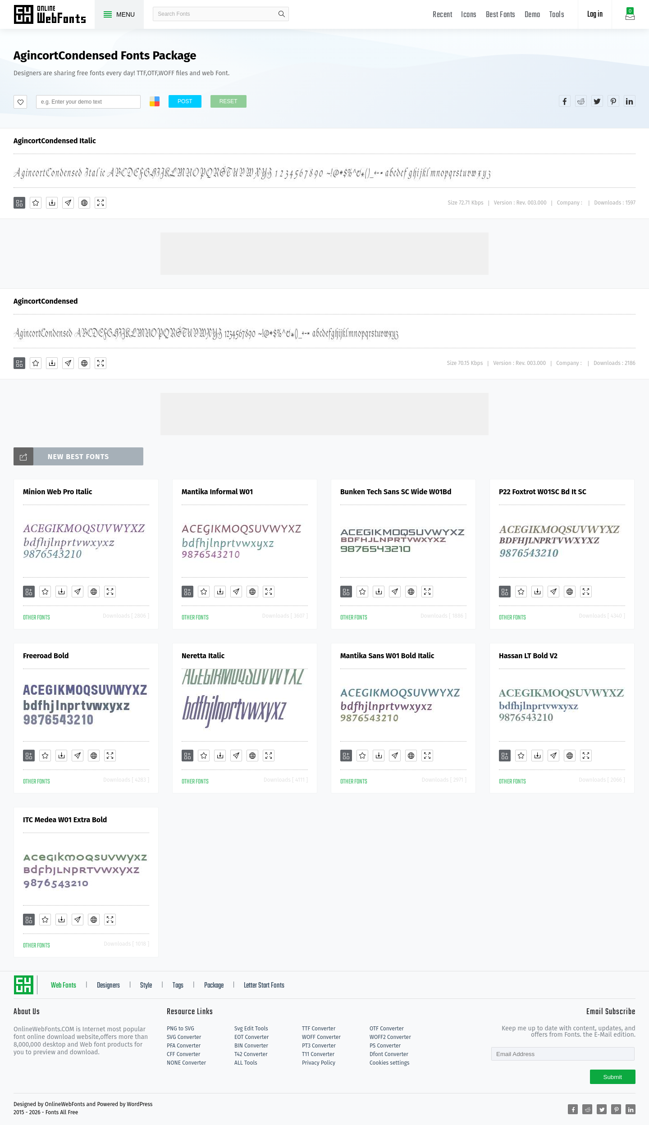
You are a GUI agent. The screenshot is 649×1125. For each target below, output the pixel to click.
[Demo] (100, 203)
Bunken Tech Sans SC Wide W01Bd (396, 491)
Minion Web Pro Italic (57, 491)
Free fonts (54, 15)
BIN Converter (251, 1046)
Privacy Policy (318, 1063)
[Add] (19, 203)
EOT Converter (251, 1037)
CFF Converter (183, 1054)
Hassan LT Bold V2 (528, 655)
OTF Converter (387, 1028)
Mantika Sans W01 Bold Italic (387, 655)
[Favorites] (35, 203)
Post (185, 101)
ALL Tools (245, 1063)
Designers (108, 986)
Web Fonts (63, 986)
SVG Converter (184, 1037)
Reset (228, 101)
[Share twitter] (597, 101)
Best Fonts (501, 15)
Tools (557, 15)
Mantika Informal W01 (217, 491)
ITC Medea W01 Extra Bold (65, 819)
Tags (178, 986)
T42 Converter (251, 1054)
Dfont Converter (389, 1054)
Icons (469, 15)
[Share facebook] (565, 101)
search (281, 14)
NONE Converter (186, 1063)
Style (146, 986)
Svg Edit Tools (251, 1028)
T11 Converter (318, 1054)
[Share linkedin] (629, 101)
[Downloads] (52, 203)
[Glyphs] (68, 203)
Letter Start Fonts (264, 986)
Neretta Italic (203, 655)
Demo (532, 15)
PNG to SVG (180, 1028)
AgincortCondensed (46, 301)
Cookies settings (389, 1063)
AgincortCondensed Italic (55, 141)
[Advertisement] (324, 252)
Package (214, 986)
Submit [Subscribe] (612, 1077)
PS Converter (385, 1046)
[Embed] (84, 203)
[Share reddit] (581, 101)
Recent (442, 15)
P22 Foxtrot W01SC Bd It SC (542, 491)
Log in (595, 14)
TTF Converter (318, 1028)
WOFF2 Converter (390, 1037)
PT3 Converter (319, 1046)
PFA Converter (184, 1046)
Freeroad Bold (46, 655)
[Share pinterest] (613, 101)
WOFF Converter (321, 1037)
